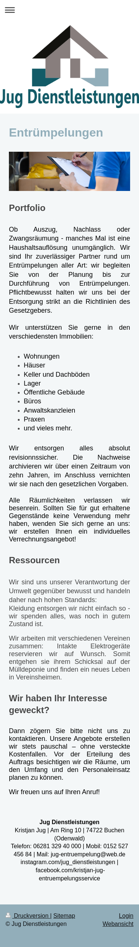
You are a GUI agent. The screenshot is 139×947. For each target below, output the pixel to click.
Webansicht (118, 924)
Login (126, 916)
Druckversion (28, 916)
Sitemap (64, 916)
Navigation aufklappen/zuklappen (69, 10)
